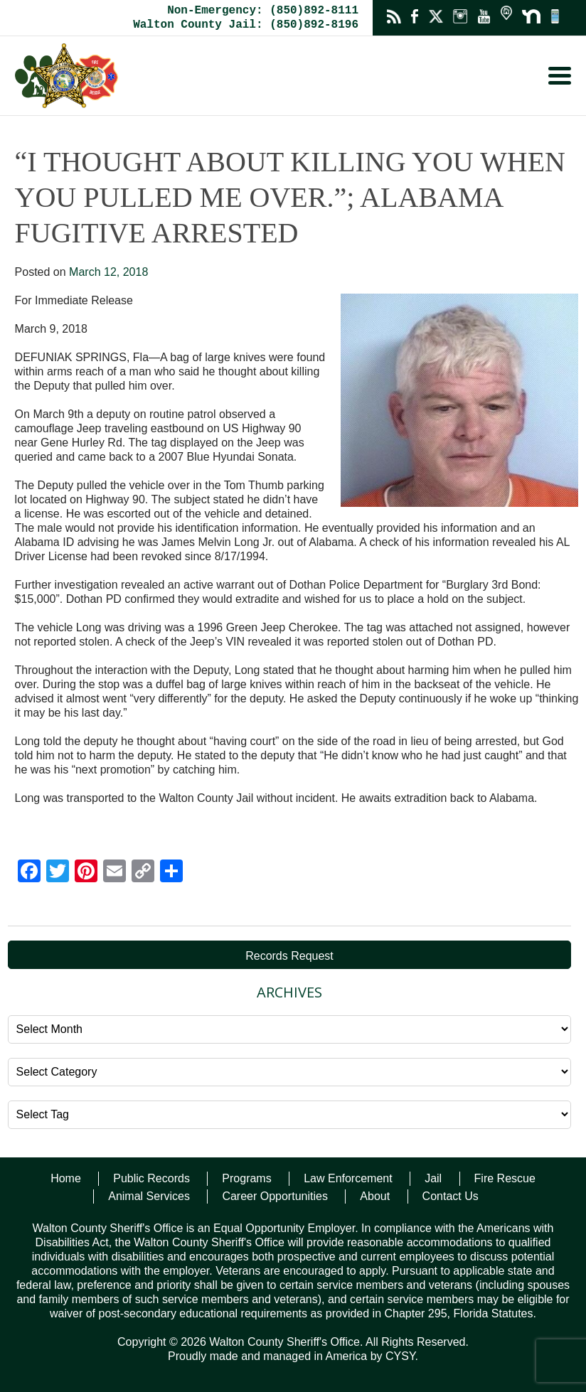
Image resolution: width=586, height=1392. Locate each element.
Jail (433, 1178)
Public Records (151, 1178)
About (375, 1196)
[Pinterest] (86, 873)
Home (65, 1178)
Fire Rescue (505, 1178)
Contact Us (450, 1196)
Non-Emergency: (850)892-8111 (262, 10)
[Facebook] (29, 873)
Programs (246, 1178)
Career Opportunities (275, 1196)
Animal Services (149, 1196)
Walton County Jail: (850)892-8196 (245, 24)
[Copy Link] (143, 873)
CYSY (400, 1356)
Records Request (289, 956)
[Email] (114, 873)
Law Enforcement (348, 1178)
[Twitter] (57, 873)
